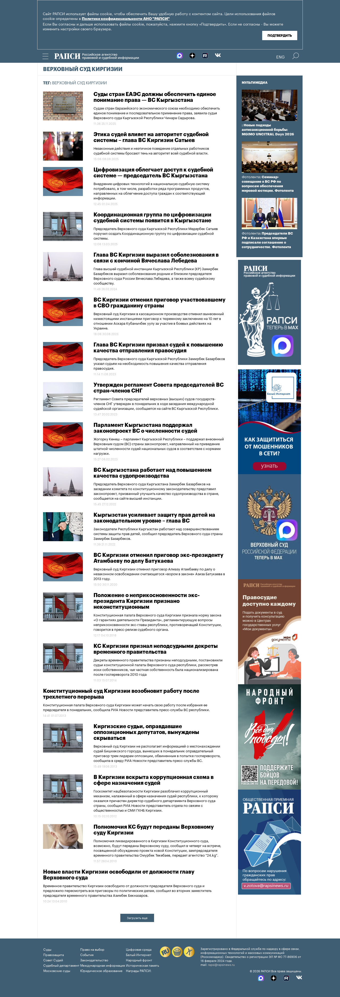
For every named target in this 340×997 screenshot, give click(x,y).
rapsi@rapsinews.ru (221, 964)
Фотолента (251, 177)
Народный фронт (139, 959)
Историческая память (142, 964)
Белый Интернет (138, 954)
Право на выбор (92, 949)
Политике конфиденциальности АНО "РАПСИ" (126, 19)
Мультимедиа (254, 82)
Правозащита (53, 954)
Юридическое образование (101, 970)
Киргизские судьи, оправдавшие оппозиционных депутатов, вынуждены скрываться (146, 732)
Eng (280, 56)
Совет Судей (53, 959)
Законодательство (94, 959)
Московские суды (56, 970)
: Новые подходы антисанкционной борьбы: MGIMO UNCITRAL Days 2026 (268, 129)
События (87, 954)
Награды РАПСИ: (139, 970)
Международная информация (102, 964)
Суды (47, 949)
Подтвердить (279, 35)
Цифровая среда (138, 949)
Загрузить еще (137, 917)
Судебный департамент (61, 964)
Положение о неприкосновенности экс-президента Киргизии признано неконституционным (147, 601)
